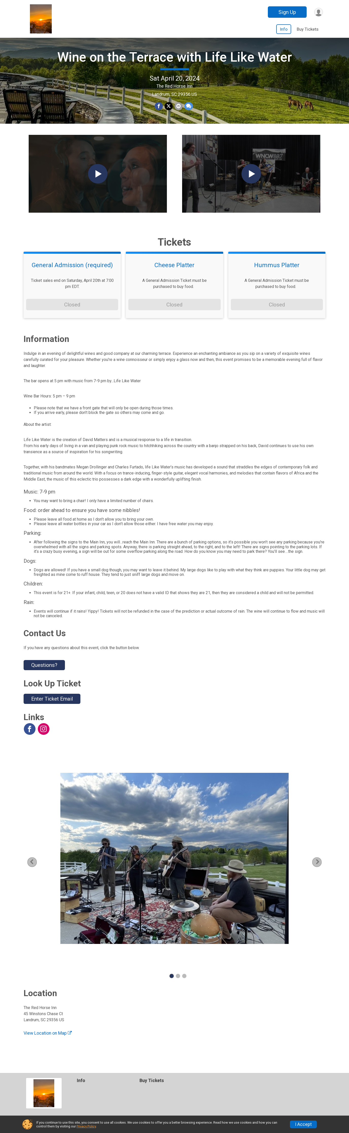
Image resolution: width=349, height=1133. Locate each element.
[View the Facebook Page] (29, 739)
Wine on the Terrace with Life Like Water (174, 62)
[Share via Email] (178, 112)
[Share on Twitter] (169, 112)
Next (317, 872)
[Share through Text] (188, 112)
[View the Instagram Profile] (43, 739)
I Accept (303, 1124)
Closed (72, 315)
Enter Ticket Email (52, 709)
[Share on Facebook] (159, 112)
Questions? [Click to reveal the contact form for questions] (44, 675)
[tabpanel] (174, 868)
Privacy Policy (86, 1126)
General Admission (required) (72, 275)
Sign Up (286, 12)
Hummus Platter (277, 275)
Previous (39, 872)
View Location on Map (48, 1043)
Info (284, 29)
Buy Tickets (308, 29)
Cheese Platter (174, 275)
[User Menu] (318, 12)
